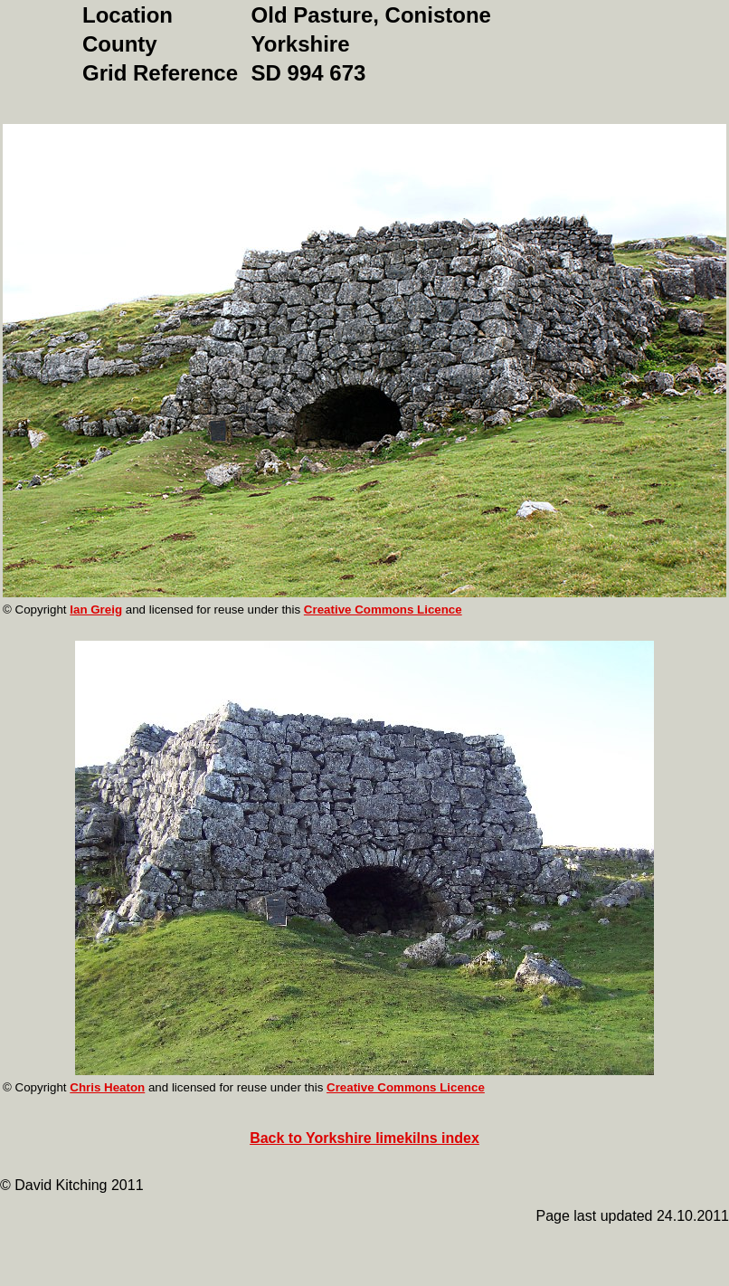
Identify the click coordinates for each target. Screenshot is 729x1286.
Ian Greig (96, 609)
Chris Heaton (107, 1087)
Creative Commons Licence (383, 609)
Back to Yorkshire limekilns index (364, 1138)
